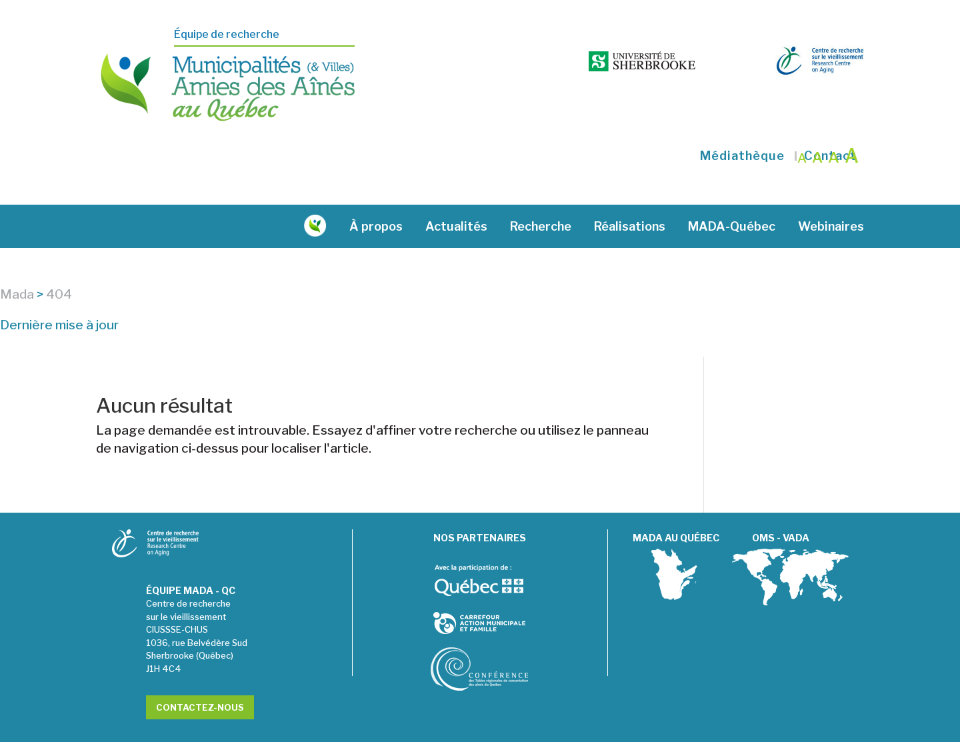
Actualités (456, 196)
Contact (830, 126)
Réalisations (629, 196)
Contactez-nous (200, 677)
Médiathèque (742, 126)
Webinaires (831, 196)
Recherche (540, 196)
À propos (376, 196)
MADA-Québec (731, 196)
